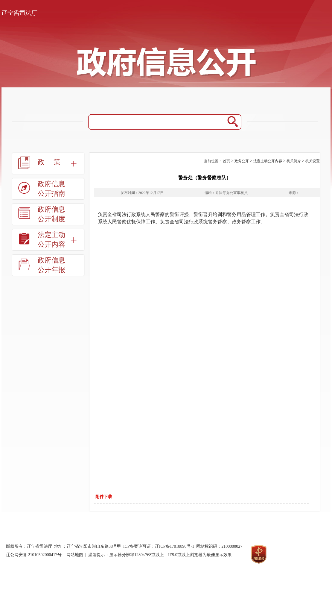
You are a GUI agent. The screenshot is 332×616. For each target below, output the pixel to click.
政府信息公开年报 (51, 265)
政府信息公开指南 (51, 188)
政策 (53, 162)
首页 (226, 161)
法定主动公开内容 (51, 239)
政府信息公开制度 (51, 214)
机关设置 (312, 161)
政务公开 (241, 161)
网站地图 (74, 555)
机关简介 (294, 161)
